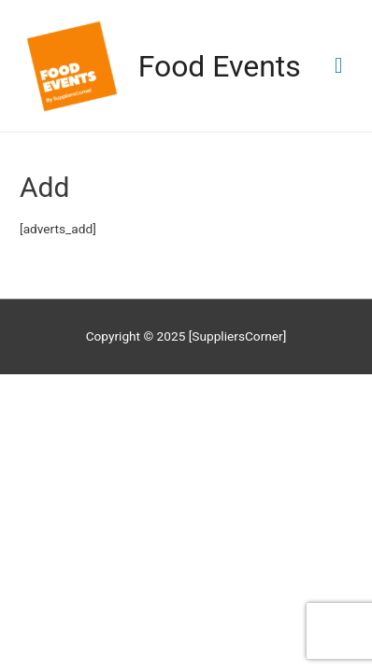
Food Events (219, 66)
